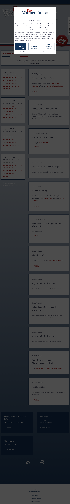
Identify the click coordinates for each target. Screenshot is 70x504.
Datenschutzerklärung (29, 40)
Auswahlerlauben (34, 48)
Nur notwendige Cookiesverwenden (48, 48)
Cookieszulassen (20, 48)
